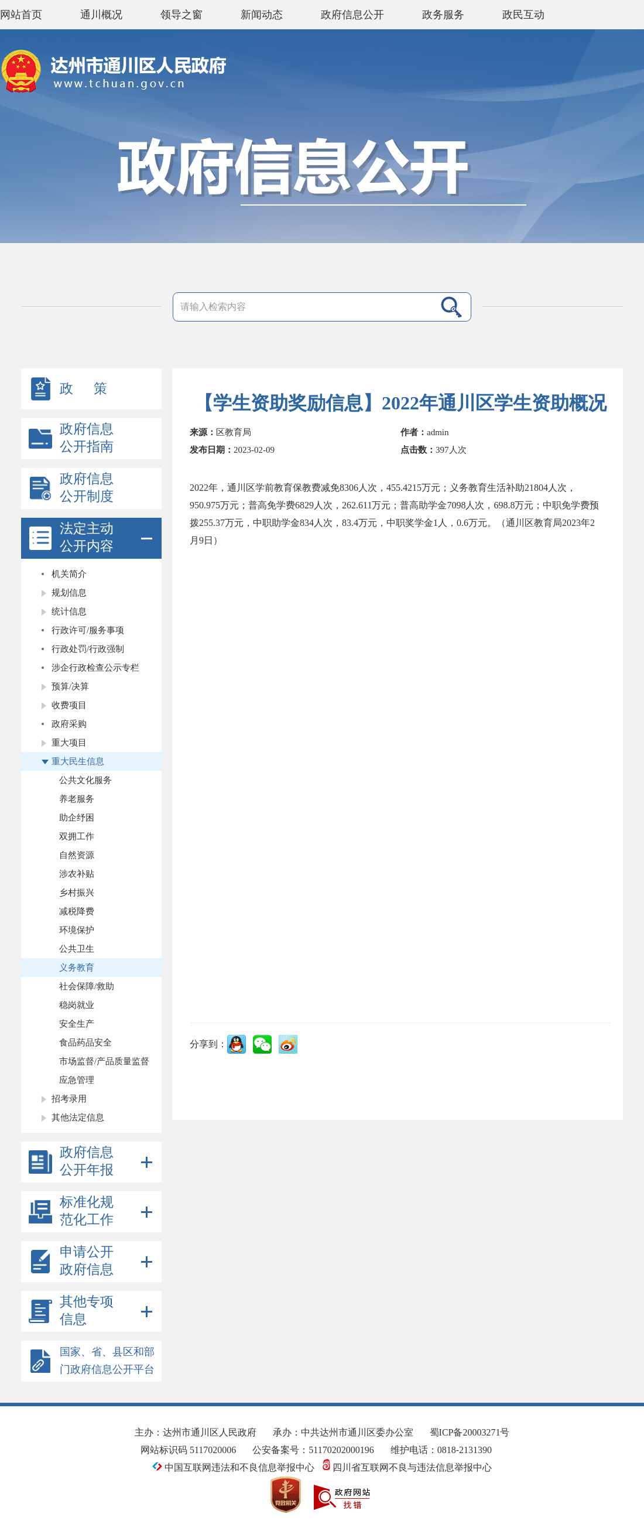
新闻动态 (262, 14)
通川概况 (101, 14)
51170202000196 (341, 1450)
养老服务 (76, 799)
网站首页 (21, 14)
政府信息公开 (352, 14)
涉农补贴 (76, 874)
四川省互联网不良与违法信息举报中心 (407, 1467)
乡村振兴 (76, 892)
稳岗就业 (76, 1005)
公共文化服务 (85, 780)
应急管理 (76, 1080)
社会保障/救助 (86, 986)
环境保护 (76, 930)
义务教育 (76, 967)
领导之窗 (181, 14)
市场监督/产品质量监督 (104, 1061)
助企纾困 (76, 817)
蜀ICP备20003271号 (470, 1432)
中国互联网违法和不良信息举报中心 (234, 1467)
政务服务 (443, 14)
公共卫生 (76, 949)
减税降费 (76, 911)
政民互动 (523, 14)
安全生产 (76, 1023)
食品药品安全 (85, 1042)
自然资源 (76, 855)
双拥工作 (76, 836)
